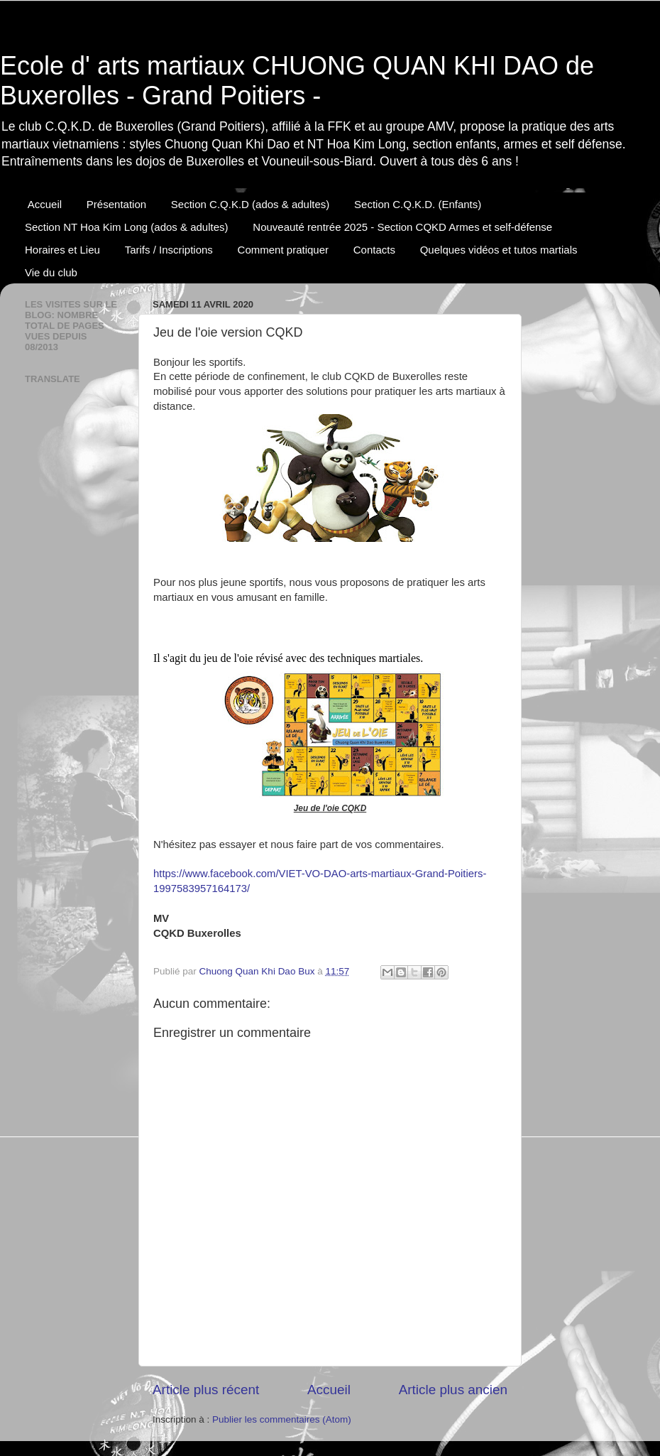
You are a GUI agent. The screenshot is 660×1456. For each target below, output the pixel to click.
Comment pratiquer (283, 250)
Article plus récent (206, 1389)
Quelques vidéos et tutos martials (499, 250)
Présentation (116, 204)
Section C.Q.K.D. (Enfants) (417, 204)
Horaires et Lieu (62, 250)
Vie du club (51, 272)
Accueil (45, 204)
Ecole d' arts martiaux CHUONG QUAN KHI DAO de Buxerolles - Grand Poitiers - (297, 80)
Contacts (374, 250)
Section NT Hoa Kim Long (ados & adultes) (127, 227)
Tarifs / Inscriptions (169, 250)
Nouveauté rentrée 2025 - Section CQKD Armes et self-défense (402, 227)
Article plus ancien (453, 1389)
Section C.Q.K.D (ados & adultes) (250, 204)
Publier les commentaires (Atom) (281, 1419)
